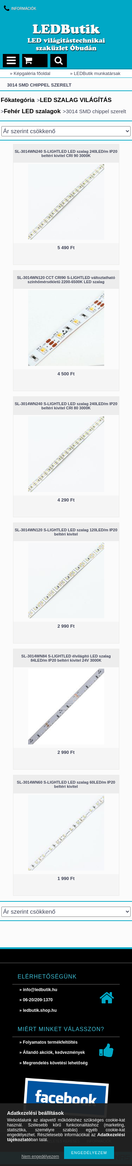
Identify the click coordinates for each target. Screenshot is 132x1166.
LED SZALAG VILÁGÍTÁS (76, 100)
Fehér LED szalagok (32, 111)
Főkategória (17, 100)
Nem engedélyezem (40, 1156)
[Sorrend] (66, 131)
